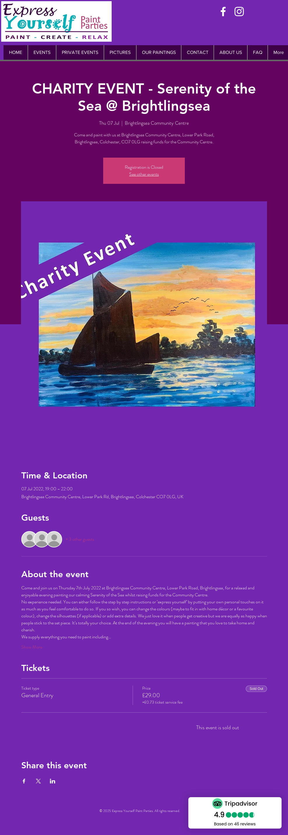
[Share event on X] (38, 781)
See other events (144, 174)
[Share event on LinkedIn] (52, 781)
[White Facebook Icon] (223, 11)
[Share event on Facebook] (24, 781)
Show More (31, 647)
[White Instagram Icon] (239, 11)
